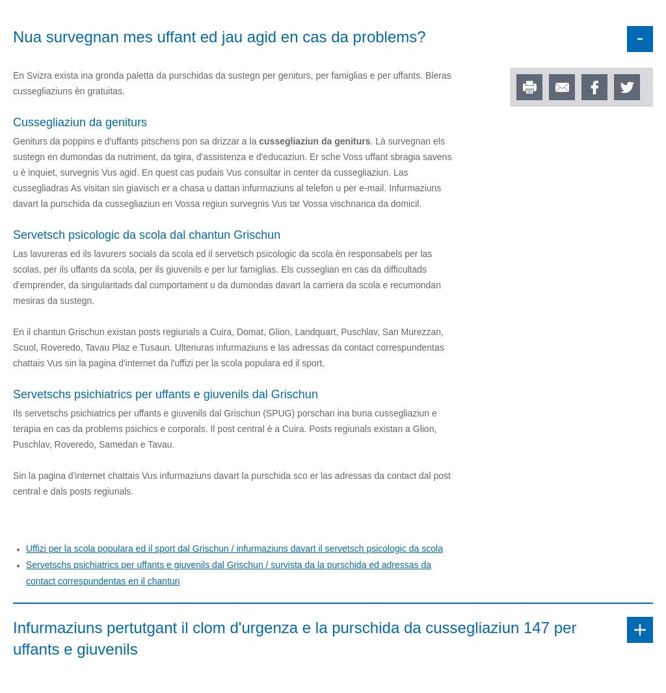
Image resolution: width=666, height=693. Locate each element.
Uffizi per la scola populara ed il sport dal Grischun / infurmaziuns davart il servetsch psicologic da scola (234, 548)
